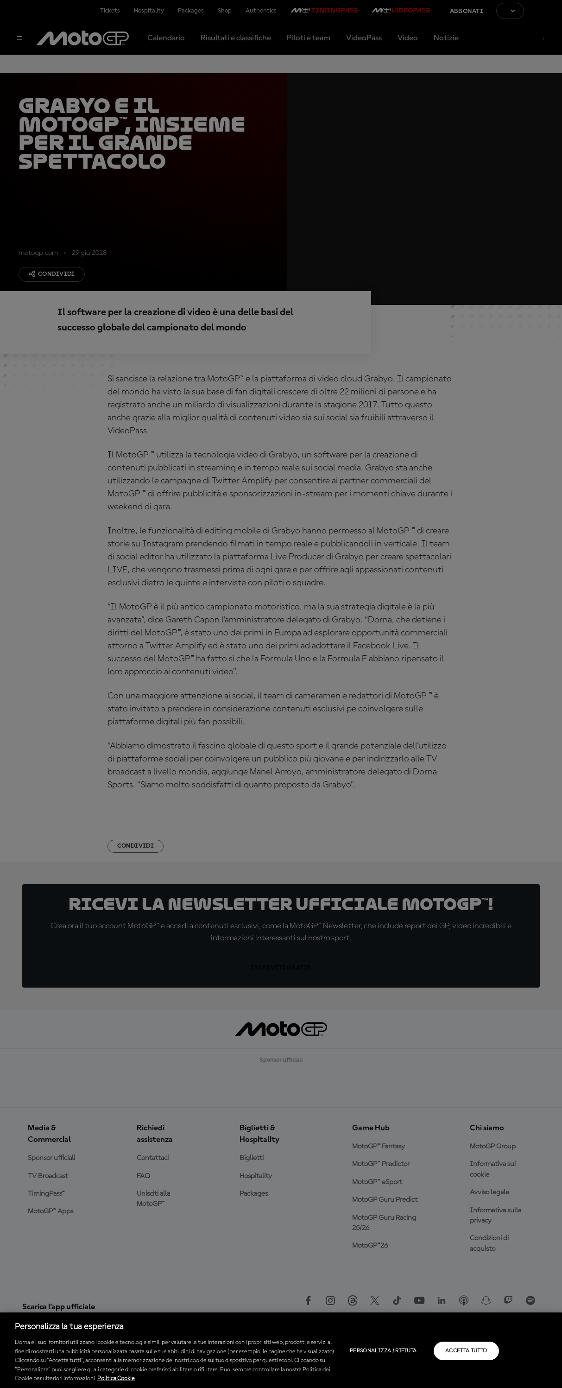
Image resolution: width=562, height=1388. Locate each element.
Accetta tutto (466, 1351)
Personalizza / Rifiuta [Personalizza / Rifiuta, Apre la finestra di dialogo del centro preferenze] (383, 1351)
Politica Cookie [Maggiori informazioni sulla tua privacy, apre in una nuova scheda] (116, 1378)
